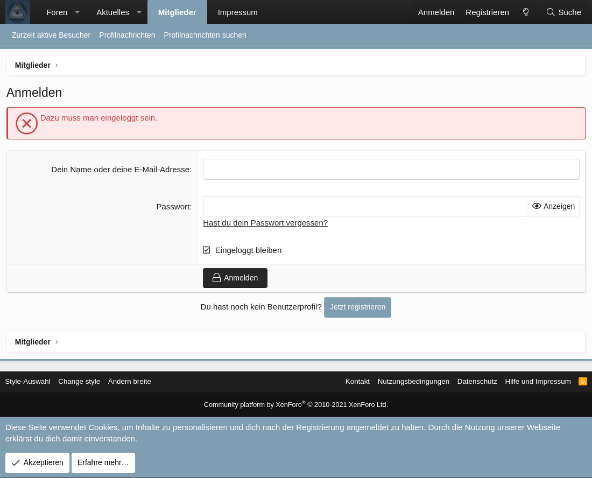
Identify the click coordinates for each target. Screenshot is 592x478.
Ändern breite (140, 381)
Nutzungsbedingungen (400, 381)
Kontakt (341, 381)
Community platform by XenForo (296, 405)
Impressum (238, 12)
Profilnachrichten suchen (205, 35)
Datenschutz (467, 381)
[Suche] (563, 12)
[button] (77, 12)
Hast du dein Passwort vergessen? (265, 224)
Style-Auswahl (34, 381)
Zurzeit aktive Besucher (51, 35)
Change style (88, 381)
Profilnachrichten (127, 35)
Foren (56, 12)
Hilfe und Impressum (530, 381)
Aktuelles (112, 12)
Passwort (174, 208)
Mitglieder (177, 12)
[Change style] (525, 12)
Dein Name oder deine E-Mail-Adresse (121, 170)
